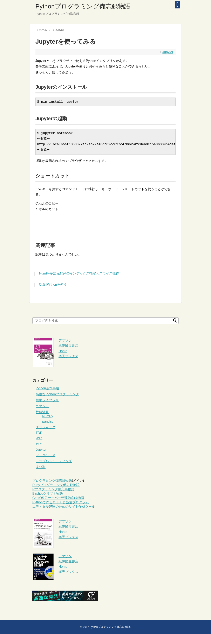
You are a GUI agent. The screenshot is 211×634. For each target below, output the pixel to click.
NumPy (47, 416)
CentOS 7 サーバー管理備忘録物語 (58, 498)
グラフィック (45, 427)
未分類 (41, 467)
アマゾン (65, 340)
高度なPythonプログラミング (57, 394)
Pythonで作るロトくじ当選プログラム (60, 502)
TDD (39, 433)
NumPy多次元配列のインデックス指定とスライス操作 (76, 274)
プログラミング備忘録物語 (52, 480)
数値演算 (42, 412)
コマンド (42, 406)
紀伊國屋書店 (68, 345)
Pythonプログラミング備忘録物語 (82, 6)
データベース (45, 455)
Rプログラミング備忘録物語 (53, 489)
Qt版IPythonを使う (50, 285)
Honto (63, 351)
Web (39, 438)
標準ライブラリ (47, 400)
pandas (47, 421)
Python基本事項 (47, 388)
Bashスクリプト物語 (47, 493)
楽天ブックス (68, 356)
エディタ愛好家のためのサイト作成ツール (63, 506)
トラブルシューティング (54, 461)
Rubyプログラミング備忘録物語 (56, 485)
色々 (39, 444)
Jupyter (167, 52)
